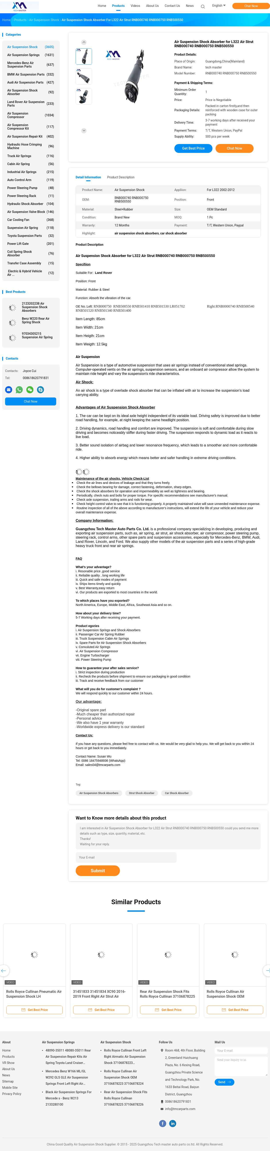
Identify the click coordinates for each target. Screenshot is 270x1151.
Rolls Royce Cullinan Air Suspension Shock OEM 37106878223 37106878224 (229, 996)
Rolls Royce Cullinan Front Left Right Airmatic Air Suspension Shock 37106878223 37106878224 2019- (125, 1057)
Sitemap (8, 1081)
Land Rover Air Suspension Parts (30, 103)
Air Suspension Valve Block (30, 212)
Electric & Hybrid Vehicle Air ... (30, 273)
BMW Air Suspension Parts (30, 74)
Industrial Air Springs (30, 172)
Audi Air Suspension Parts (30, 82)
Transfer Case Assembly (30, 263)
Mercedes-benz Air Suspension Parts (30, 64)
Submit (98, 870)
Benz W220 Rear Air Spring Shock (35, 320)
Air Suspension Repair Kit (30, 136)
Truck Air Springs (30, 156)
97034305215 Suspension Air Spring (37, 335)
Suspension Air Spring (30, 228)
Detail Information (88, 177)
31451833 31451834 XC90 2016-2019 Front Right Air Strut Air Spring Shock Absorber (99, 996)
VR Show (8, 1063)
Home (6, 1050)
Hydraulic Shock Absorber (30, 204)
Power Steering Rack (30, 196)
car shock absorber (177, 793)
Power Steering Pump (30, 188)
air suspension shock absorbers (98, 793)
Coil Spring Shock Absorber (30, 253)
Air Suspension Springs (30, 55)
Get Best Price (193, 148)
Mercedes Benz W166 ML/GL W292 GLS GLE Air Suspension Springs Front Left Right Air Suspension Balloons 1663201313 (67, 1078)
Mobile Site (10, 1087)
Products (8, 1056)
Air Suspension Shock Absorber (30, 92)
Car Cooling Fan (30, 220)
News (6, 1075)
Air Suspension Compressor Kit (30, 126)
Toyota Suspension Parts (30, 236)
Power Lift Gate (30, 243)
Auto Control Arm (30, 180)
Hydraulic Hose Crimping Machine (30, 146)
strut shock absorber (141, 793)
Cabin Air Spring (30, 164)
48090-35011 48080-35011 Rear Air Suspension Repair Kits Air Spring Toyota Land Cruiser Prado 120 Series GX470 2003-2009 (68, 1057)
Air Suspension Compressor (30, 115)
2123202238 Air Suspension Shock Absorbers (34, 307)
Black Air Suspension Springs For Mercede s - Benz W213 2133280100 (69, 1098)
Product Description (120, 177)
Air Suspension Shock (30, 47)
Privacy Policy (11, 1094)
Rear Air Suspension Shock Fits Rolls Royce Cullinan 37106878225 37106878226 (167, 996)
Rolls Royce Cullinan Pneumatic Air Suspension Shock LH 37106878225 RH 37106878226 (34, 996)
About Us (8, 1069)
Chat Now (251, 6)
